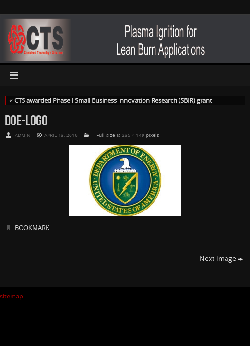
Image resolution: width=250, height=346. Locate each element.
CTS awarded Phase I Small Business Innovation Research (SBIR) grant (110, 100)
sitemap (11, 296)
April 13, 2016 (61, 135)
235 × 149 (133, 135)
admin (23, 135)
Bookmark (32, 227)
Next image (221, 258)
